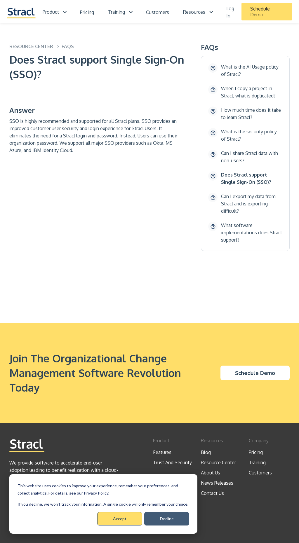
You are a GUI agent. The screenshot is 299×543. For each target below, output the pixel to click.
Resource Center (218, 462)
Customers (157, 12)
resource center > (35, 46)
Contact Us (212, 493)
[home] (21, 11)
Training (257, 462)
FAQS (68, 46)
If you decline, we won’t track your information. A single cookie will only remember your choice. (103, 504)
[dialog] (103, 504)
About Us (210, 473)
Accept (119, 518)
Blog (206, 452)
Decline (167, 518)
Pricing (87, 12)
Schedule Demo (260, 12)
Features (162, 452)
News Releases (217, 483)
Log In (230, 12)
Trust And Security (172, 462)
